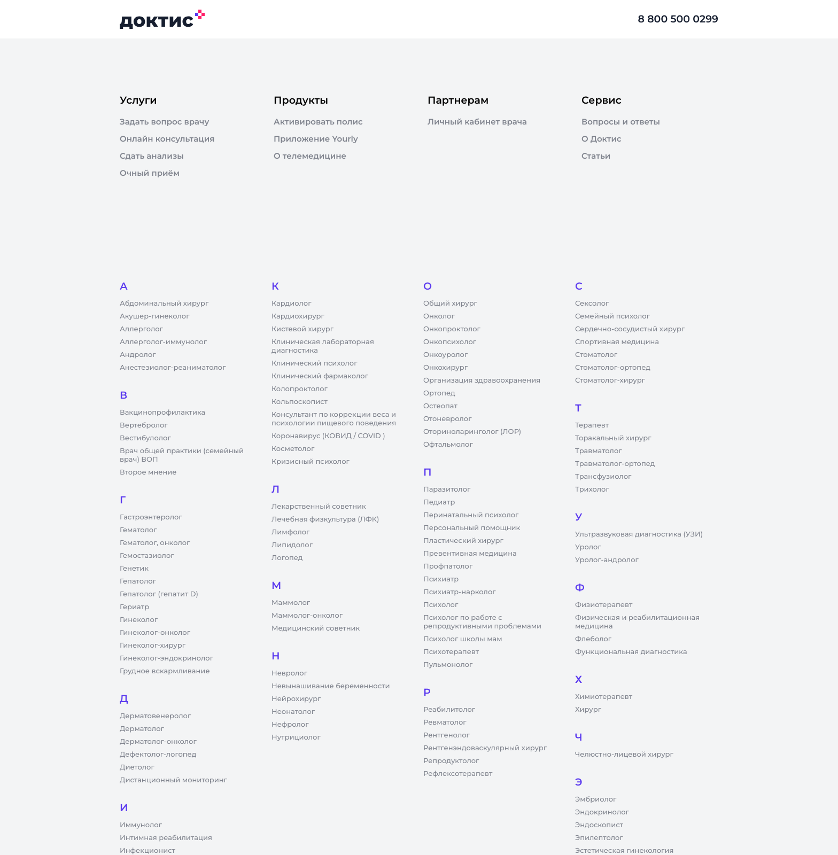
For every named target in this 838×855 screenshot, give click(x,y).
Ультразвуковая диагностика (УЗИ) (639, 534)
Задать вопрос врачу (164, 122)
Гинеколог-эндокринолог (166, 658)
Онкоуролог (445, 355)
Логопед (286, 558)
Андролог (138, 355)
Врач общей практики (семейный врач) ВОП (182, 455)
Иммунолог (141, 825)
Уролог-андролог (607, 560)
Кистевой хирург (302, 329)
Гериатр (134, 607)
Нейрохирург (296, 699)
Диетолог (137, 767)
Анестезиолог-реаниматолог (173, 367)
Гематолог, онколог (155, 543)
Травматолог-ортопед (615, 464)
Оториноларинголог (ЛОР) (472, 432)
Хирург (588, 709)
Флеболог (593, 639)
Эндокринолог (602, 812)
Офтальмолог (448, 444)
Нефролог (290, 724)
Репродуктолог (451, 761)
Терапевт (592, 425)
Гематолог (138, 530)
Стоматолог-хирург (610, 380)
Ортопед (439, 393)
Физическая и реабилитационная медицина (637, 622)
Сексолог (592, 303)
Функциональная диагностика (631, 652)
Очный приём (150, 173)
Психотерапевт (451, 652)
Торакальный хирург (613, 438)
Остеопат (440, 406)
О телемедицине (310, 156)
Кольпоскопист (299, 402)
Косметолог (292, 449)
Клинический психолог (314, 363)
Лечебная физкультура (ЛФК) (325, 519)
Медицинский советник (315, 628)
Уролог (588, 547)
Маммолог (290, 602)
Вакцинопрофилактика (162, 412)
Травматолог (598, 451)
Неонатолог (293, 712)
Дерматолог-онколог (158, 741)
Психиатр (441, 579)
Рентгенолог (446, 735)
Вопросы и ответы (620, 122)
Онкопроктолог (451, 329)
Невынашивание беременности (330, 686)
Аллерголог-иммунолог (163, 342)
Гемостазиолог (147, 555)
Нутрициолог (296, 737)
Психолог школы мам (462, 639)
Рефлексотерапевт (457, 774)
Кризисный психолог (310, 461)
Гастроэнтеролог (151, 517)
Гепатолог (138, 581)
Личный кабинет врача (477, 122)
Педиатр (439, 502)
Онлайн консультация (167, 139)
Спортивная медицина (617, 342)
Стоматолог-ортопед (612, 367)
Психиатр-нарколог (459, 592)
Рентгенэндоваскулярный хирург (485, 748)
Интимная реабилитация (166, 838)
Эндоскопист (599, 825)
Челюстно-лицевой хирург (624, 754)
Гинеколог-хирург (152, 645)
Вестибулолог (145, 438)
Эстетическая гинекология (624, 850)
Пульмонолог (447, 664)
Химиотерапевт (603, 697)
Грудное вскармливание (165, 671)
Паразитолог (446, 489)
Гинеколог (139, 620)
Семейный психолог (612, 316)
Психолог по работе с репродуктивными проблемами (482, 622)
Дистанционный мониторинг (173, 780)
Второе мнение (148, 472)
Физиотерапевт (603, 605)
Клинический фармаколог (319, 376)
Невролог (289, 673)
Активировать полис (318, 122)
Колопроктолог (299, 389)
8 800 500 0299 (678, 19)
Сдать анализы (152, 156)
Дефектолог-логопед (158, 754)
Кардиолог (291, 303)
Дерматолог (142, 729)
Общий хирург (450, 303)
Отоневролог (447, 419)
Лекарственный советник (318, 506)
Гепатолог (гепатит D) (159, 594)
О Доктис (601, 139)
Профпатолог (447, 566)
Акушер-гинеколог (154, 316)
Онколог (439, 316)
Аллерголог (141, 329)
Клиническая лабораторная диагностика (322, 346)
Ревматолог (445, 722)
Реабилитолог (449, 709)
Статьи (595, 156)
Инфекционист (147, 850)
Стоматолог (596, 355)
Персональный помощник (471, 528)
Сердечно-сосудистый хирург (630, 329)
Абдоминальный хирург (164, 303)
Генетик (134, 568)
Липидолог (292, 545)
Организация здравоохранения (481, 380)
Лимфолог (290, 532)
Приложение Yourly (316, 139)
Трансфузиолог (603, 476)
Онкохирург (445, 367)
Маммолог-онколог (307, 615)
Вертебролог (144, 425)
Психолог (440, 605)
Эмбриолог (595, 799)
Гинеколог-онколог (155, 632)
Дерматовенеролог (155, 716)
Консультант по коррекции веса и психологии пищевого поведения (333, 419)
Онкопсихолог (449, 342)
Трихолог (592, 489)
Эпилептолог (599, 838)
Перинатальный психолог (470, 515)
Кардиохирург (297, 316)
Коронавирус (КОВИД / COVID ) (328, 436)
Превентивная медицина (470, 553)
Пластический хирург (463, 541)
